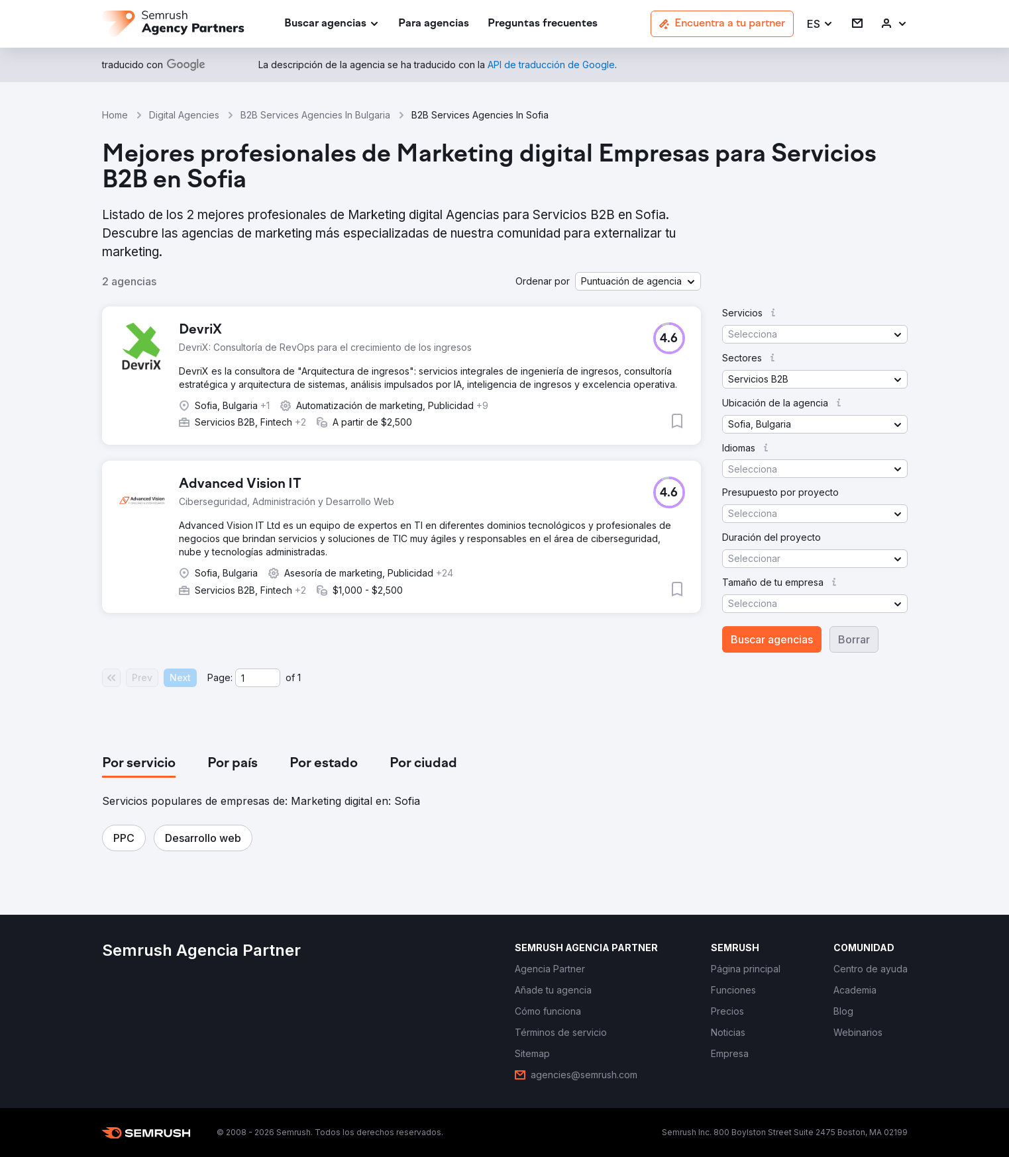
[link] (433, 24)
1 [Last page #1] (299, 677)
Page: (220, 677)
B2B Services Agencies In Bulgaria (315, 114)
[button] (820, 24)
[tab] (139, 764)
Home (115, 114)
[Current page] (258, 677)
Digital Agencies (184, 114)
